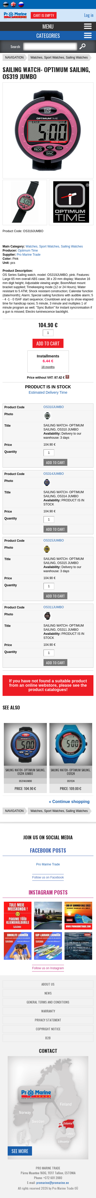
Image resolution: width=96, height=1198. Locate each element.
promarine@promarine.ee (52, 1182)
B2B (48, 1038)
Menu (48, 26)
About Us (48, 984)
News (48, 993)
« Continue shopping (69, 801)
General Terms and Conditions (48, 1002)
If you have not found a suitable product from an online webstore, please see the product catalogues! (48, 685)
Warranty (48, 1011)
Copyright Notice (48, 1029)
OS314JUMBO (54, 474)
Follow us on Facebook (48, 877)
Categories (48, 35)
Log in (88, 15)
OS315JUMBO (54, 540)
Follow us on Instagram (48, 968)
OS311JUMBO (54, 607)
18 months (48, 366)
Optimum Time (28, 250)
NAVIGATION (14, 57)
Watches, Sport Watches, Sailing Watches (59, 57)
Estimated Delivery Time (48, 392)
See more (20, 1151)
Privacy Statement (48, 1020)
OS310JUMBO (54, 407)
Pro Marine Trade (28, 254)
